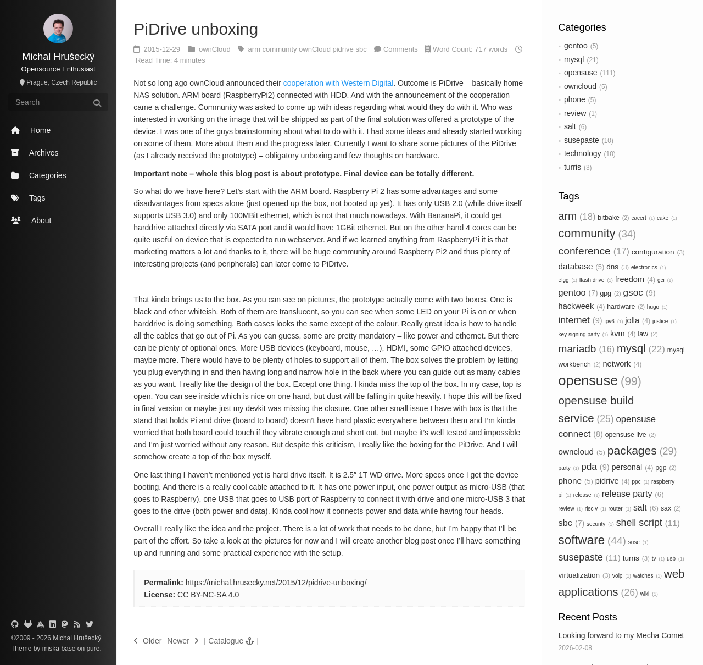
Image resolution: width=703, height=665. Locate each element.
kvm (623, 333)
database (582, 266)
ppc (641, 482)
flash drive (596, 280)
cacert (643, 218)
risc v (595, 509)
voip (621, 576)
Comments (400, 49)
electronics (648, 267)
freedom (635, 279)
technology (582, 153)
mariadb (587, 348)
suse (638, 542)
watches (647, 576)
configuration (658, 252)
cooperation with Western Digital (338, 83)
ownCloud (215, 49)
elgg (568, 280)
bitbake (613, 217)
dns (617, 267)
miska (50, 648)
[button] (231, 641)
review (575, 113)
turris (572, 167)
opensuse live (630, 435)
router (619, 509)
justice (664, 321)
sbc (571, 523)
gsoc (639, 292)
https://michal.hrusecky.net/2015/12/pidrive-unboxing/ (276, 582)
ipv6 (614, 321)
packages (642, 450)
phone (574, 99)
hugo (657, 307)
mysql (574, 59)
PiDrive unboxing (195, 29)
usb (675, 559)
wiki (649, 594)
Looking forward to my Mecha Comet (621, 635)
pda (595, 466)
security (600, 524)
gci (665, 280)
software (592, 540)
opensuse (581, 72)
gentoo (576, 45)
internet (580, 319)
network (621, 363)
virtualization (585, 575)
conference (594, 251)
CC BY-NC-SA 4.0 (208, 594)
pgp (665, 468)
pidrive (612, 480)
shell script (648, 522)
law (648, 334)
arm (577, 216)
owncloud (580, 86)
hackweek (582, 306)
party (569, 468)
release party (633, 493)
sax (671, 508)
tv (658, 559)
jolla (637, 320)
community (597, 233)
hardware (626, 307)
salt (570, 126)
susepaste (581, 140)
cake (667, 218)
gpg (610, 293)
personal (633, 467)
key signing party (583, 334)
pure (92, 648)
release (586, 495)
